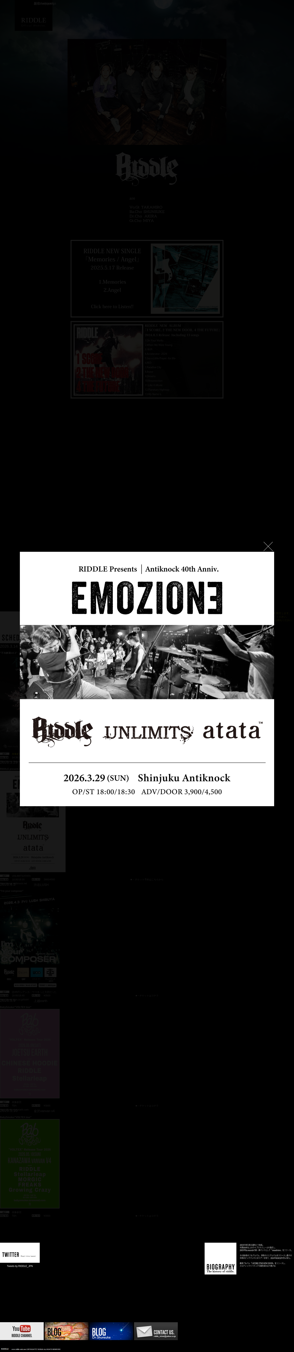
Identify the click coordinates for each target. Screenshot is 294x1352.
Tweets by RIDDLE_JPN (20, 1266)
